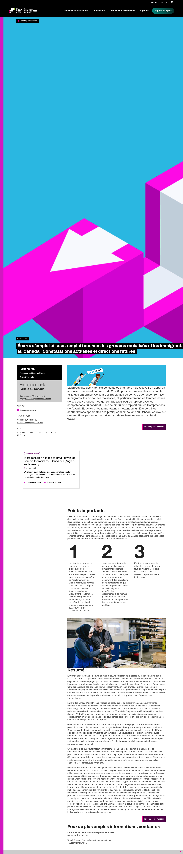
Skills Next (21, 420)
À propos (144, 11)
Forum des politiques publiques (32, 373)
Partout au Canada (31, 389)
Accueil (22, 21)
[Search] (167, 2)
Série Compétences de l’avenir (38, 399)
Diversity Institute (26, 377)
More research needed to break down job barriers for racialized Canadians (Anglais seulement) (50, 461)
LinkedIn (52, 433)
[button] (180, 851)
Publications (99, 11)
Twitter (41, 433)
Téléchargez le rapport (154, 427)
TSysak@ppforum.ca (77, 843)
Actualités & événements (123, 11)
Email (22, 433)
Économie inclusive (27, 410)
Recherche (32, 21)
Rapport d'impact (163, 11)
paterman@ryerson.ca (77, 835)
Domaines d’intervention (75, 11)
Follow (22, 435)
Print (31, 433)
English (154, 2)
